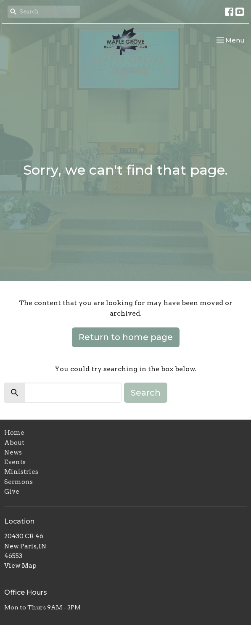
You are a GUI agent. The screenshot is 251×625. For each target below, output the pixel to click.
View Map (20, 565)
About (14, 443)
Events (15, 462)
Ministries (21, 472)
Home (14, 432)
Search (146, 393)
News (13, 452)
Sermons (18, 482)
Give (11, 491)
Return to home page (126, 337)
